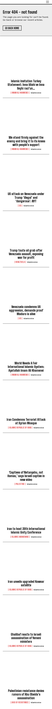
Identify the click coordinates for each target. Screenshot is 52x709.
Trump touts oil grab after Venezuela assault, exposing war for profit (26, 254)
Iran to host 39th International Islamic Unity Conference (26, 530)
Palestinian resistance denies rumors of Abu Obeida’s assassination (26, 694)
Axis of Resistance (20, 702)
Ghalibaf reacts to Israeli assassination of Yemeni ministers (26, 638)
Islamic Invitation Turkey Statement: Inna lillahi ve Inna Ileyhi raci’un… (26, 84)
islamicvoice (36, 93)
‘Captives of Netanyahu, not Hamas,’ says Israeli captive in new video (26, 476)
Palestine (20, 484)
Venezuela (20, 262)
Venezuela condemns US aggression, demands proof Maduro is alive (26, 310)
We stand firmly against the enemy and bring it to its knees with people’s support (26, 141)
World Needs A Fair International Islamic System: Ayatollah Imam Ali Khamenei (26, 366)
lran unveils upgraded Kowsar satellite (26, 583)
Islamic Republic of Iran (20, 428)
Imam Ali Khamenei (20, 93)
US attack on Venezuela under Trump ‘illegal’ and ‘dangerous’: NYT (26, 197)
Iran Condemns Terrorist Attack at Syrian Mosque (26, 421)
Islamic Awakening (20, 537)
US (20, 206)
